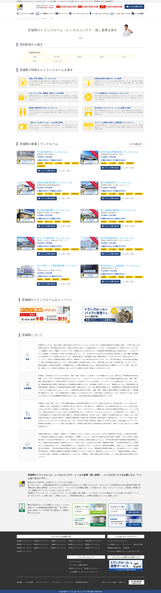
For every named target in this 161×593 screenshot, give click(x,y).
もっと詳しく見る (64, 171)
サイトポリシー (57, 582)
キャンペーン (63, 13)
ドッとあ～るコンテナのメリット (117, 541)
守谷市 (35, 61)
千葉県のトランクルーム (75, 541)
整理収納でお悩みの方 (114, 547)
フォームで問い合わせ (48, 171)
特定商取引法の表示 (82, 582)
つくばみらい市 (57, 61)
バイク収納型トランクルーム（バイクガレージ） (83, 571)
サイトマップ (69, 582)
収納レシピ (122, 582)
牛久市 (124, 57)
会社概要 (19, 582)
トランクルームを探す (27, 13)
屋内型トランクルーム (91, 568)
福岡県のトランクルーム (92, 544)
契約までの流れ (138, 544)
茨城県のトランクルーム (58, 541)
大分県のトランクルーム (75, 547)
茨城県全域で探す (34, 52)
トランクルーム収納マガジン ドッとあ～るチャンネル (123, 551)
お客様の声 (126, 547)
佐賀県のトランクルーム (24, 547)
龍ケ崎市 (57, 57)
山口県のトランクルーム (24, 551)
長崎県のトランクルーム (41, 547)
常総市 (79, 57)
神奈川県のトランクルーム (93, 541)
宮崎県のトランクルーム (92, 547)
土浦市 (35, 57)
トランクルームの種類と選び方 (78, 565)
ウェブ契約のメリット (46, 13)
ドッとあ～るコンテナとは (100, 13)
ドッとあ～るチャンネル (122, 13)
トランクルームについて (80, 13)
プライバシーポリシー (42, 582)
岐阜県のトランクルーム (41, 544)
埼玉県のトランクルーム (41, 541)
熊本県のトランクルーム (58, 547)
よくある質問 (139, 13)
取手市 (102, 57)
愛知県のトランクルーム (24, 544)
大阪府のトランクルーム (58, 544)
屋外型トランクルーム (75, 568)
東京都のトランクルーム (24, 541)
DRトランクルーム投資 (109, 582)
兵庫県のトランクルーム (75, 544)
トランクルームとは (75, 561)
